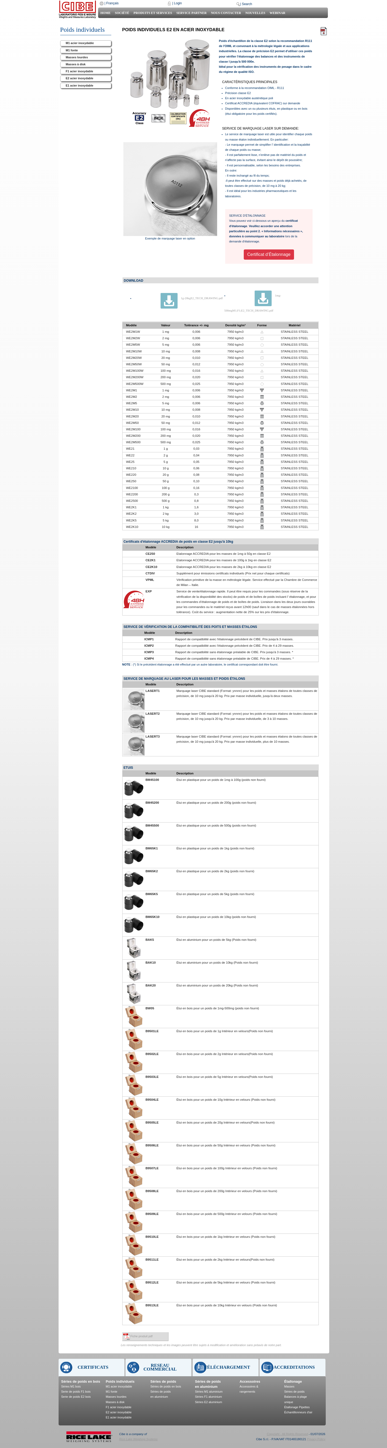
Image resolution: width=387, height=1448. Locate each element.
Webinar (277, 13)
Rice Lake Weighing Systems (138, 1439)
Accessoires (250, 1381)
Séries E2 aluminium (208, 1402)
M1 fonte (72, 50)
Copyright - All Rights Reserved (287, 1434)
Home (105, 13)
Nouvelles (255, 13)
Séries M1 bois (71, 1386)
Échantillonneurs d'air (298, 1412)
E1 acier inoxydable (80, 85)
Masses (289, 1386)
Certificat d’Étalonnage (269, 254)
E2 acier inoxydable (80, 78)
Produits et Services (153, 13)
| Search (246, 4)
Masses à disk (76, 64)
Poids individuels (120, 1381)
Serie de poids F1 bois (76, 1391)
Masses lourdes (77, 57)
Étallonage (293, 1381)
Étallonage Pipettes (297, 1407)
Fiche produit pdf (142, 1336)
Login (178, 3)
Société (122, 13)
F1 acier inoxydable (79, 71)
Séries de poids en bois (80, 1381)
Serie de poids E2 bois (76, 1396)
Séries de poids (163, 1381)
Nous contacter (226, 13)
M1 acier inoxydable (80, 43)
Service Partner (191, 13)
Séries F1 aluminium (208, 1396)
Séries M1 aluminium (209, 1391)
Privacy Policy (316, 1439)
